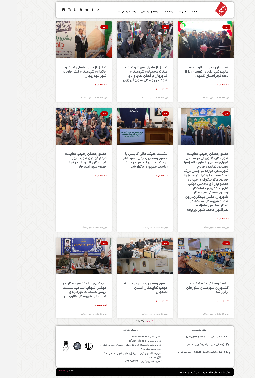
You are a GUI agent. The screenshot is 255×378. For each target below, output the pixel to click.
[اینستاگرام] (52, 9)
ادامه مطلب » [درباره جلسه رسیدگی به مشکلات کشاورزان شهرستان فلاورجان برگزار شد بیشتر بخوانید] (205, 300)
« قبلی (132, 320)
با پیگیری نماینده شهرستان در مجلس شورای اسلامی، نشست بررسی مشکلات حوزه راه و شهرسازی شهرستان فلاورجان (67, 290)
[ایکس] (81, 9)
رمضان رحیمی (110, 12)
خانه (177, 12)
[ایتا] (46, 9)
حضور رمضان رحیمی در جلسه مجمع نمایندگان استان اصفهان (128, 287)
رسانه (151, 12)
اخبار (166, 12)
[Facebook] (75, 9)
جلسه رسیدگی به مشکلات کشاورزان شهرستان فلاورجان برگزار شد (190, 287)
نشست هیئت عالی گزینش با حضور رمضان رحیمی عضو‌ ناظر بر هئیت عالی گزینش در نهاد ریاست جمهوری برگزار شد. (128, 160)
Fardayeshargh (45, 371)
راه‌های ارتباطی (132, 12)
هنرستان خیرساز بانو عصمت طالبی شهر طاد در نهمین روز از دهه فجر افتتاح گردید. (189, 71)
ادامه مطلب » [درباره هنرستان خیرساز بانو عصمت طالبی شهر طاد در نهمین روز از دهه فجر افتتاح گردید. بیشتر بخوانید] (205, 84)
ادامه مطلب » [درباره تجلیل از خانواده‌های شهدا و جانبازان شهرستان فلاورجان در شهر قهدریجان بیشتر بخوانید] (83, 84)
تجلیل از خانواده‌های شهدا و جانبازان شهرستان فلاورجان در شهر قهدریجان (67, 71)
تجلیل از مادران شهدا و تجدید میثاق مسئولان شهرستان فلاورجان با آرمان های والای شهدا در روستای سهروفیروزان (128, 74)
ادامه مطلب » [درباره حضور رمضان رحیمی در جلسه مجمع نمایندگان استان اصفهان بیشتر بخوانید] (144, 300)
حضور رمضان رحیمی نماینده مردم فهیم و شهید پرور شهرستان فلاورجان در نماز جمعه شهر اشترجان (68, 160)
